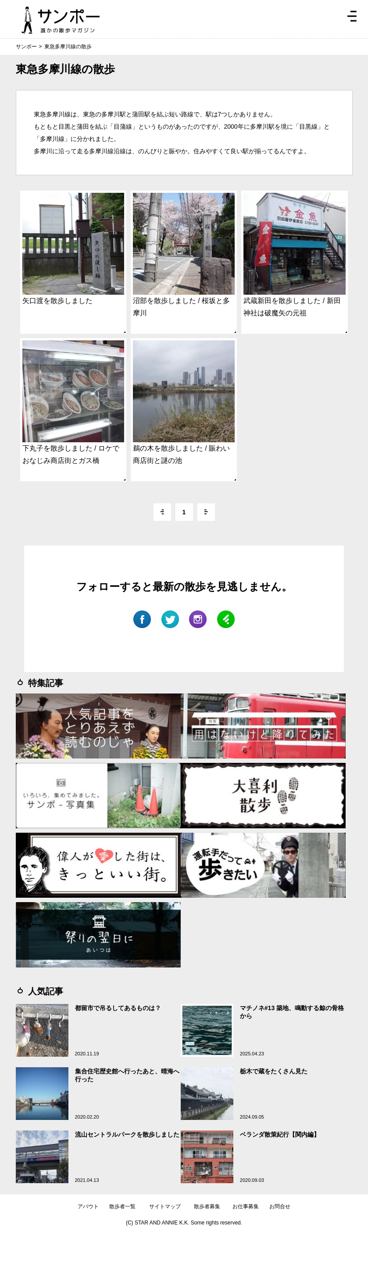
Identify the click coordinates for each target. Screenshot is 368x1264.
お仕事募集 (245, 1206)
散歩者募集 (207, 1206)
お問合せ (279, 1206)
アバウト (88, 1206)
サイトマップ (165, 1206)
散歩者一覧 (122, 1206)
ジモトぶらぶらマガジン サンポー (60, 20)
